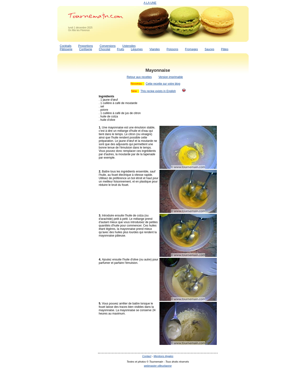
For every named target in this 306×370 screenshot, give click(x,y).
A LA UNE (150, 3)
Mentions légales (164, 356)
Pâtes (224, 49)
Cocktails (65, 46)
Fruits (120, 49)
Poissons (172, 49)
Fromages (191, 49)
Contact (146, 356)
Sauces (209, 49)
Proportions (85, 46)
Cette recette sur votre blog (163, 83)
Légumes (136, 49)
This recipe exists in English (158, 91)
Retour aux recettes (139, 77)
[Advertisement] (76, 137)
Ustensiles (129, 46)
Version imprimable (170, 77)
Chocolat (104, 49)
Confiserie (85, 49)
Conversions (108, 46)
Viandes (154, 49)
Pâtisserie (66, 49)
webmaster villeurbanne (158, 365)
